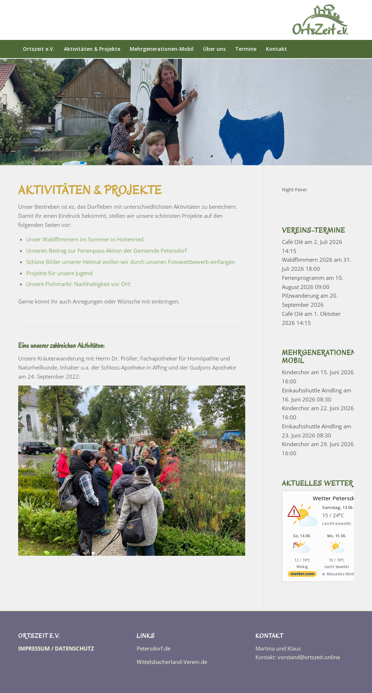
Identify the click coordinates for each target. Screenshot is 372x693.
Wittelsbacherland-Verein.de (172, 661)
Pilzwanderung (300, 295)
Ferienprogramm (303, 277)
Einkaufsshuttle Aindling (312, 390)
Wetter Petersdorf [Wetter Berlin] (336, 498)
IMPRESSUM (34, 648)
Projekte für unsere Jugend (59, 273)
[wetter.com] (302, 575)
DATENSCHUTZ (74, 648)
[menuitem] (38, 49)
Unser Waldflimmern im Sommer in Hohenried (84, 239)
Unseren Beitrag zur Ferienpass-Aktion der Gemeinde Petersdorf (106, 250)
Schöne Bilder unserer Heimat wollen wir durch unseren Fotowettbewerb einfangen (130, 261)
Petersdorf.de (153, 648)
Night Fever (294, 189)
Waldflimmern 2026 (307, 259)
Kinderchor (296, 372)
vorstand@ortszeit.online (309, 657)
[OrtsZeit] (321, 20)
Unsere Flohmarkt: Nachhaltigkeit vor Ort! (78, 284)
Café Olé (292, 241)
